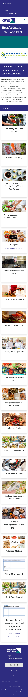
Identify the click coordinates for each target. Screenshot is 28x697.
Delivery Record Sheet (14, 633)
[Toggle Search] (24, 20)
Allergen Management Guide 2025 (14, 248)
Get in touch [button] (14, 665)
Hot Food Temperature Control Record (14, 637)
